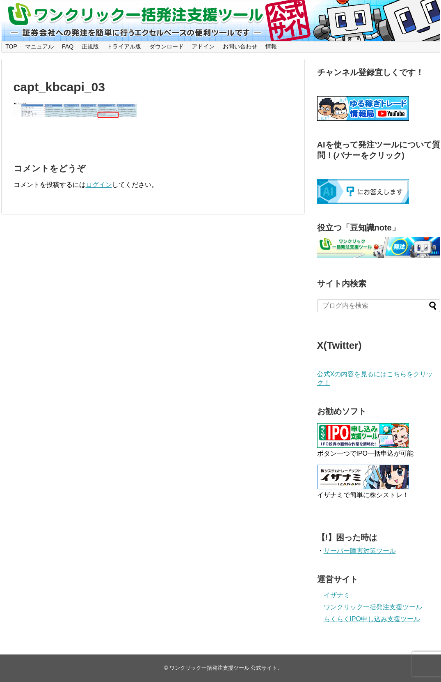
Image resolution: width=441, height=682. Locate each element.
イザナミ (337, 595)
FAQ (67, 46)
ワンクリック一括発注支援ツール (373, 607)
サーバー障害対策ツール (360, 550)
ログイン (99, 184)
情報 (271, 46)
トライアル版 (124, 46)
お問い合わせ (240, 46)
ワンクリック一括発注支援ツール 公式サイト (223, 668)
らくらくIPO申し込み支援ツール (372, 618)
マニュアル (39, 46)
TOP (11, 46)
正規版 (90, 46)
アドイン (203, 46)
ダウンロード (166, 46)
